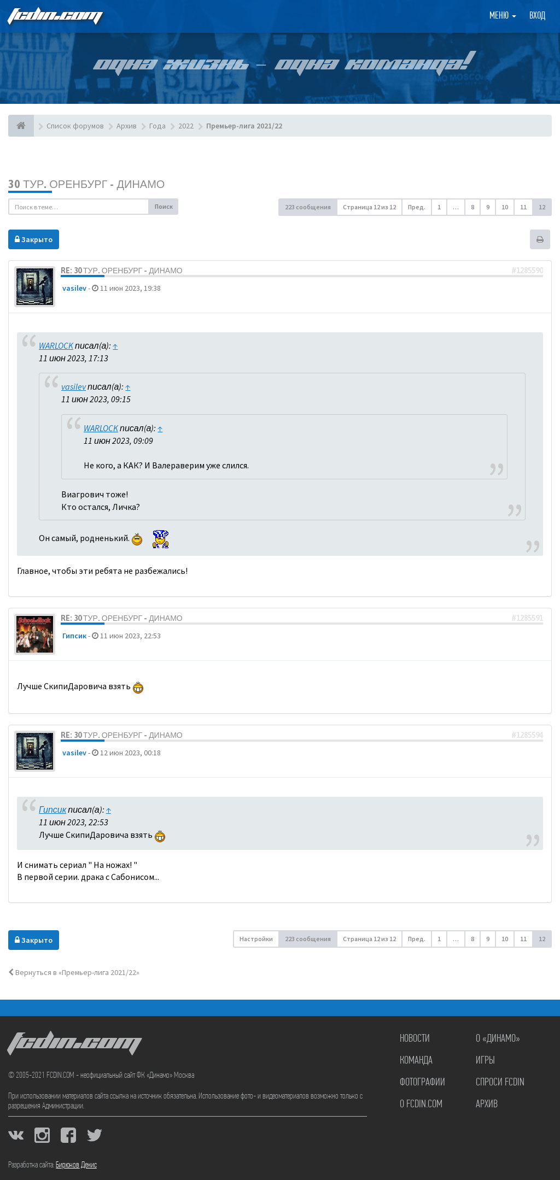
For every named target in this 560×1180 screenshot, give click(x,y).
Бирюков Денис (76, 1165)
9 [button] (487, 207)
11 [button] (523, 207)
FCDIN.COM (54, 16)
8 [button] (472, 207)
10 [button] (504, 207)
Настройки (256, 939)
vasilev (74, 288)
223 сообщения (308, 207)
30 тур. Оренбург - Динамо (86, 184)
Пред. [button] (416, 207)
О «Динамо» (498, 1039)
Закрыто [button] (33, 239)
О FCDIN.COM (421, 1104)
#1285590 (527, 270)
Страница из (369, 207)
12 (542, 207)
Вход (537, 16)
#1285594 (527, 735)
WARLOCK (56, 345)
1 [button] (439, 207)
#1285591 (527, 618)
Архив (487, 1104)
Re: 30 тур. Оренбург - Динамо (122, 270)
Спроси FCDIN (500, 1082)
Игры (485, 1060)
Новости (415, 1039)
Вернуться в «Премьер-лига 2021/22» (73, 972)
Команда (416, 1060)
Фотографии (422, 1082)
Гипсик (74, 636)
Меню (502, 16)
